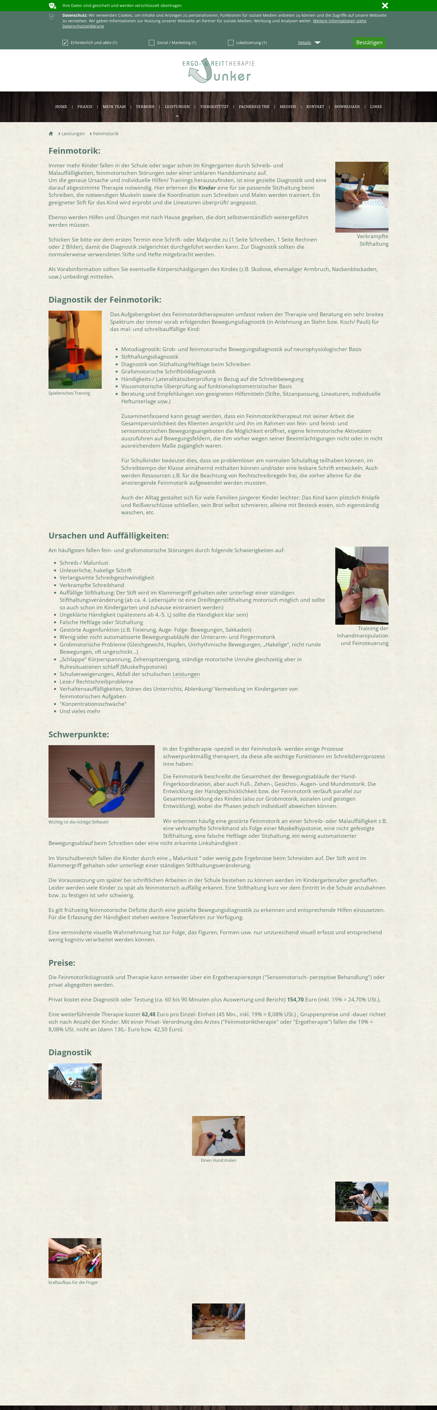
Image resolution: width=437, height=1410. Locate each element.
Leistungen (186, 674)
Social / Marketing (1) (172, 42)
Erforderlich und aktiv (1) (89, 42)
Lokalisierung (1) (247, 42)
